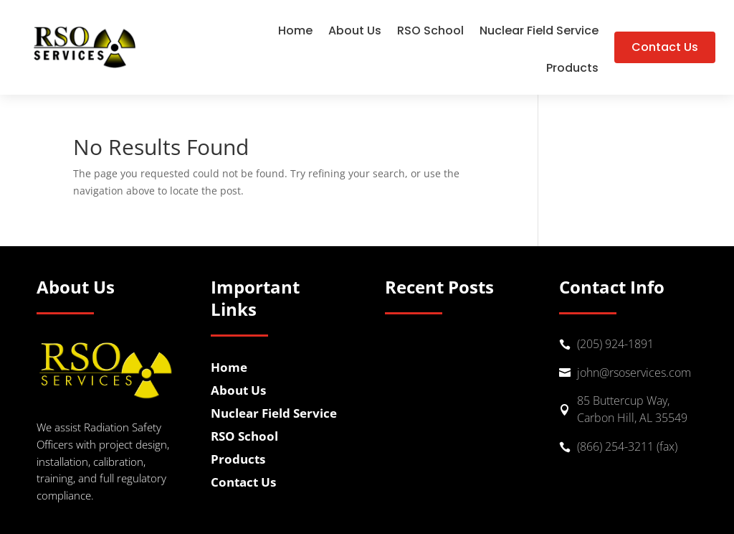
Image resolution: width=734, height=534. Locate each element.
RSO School (430, 32)
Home (295, 32)
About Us (354, 32)
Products (572, 69)
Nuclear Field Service (539, 32)
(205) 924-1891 (615, 344)
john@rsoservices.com (634, 372)
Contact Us (664, 47)
